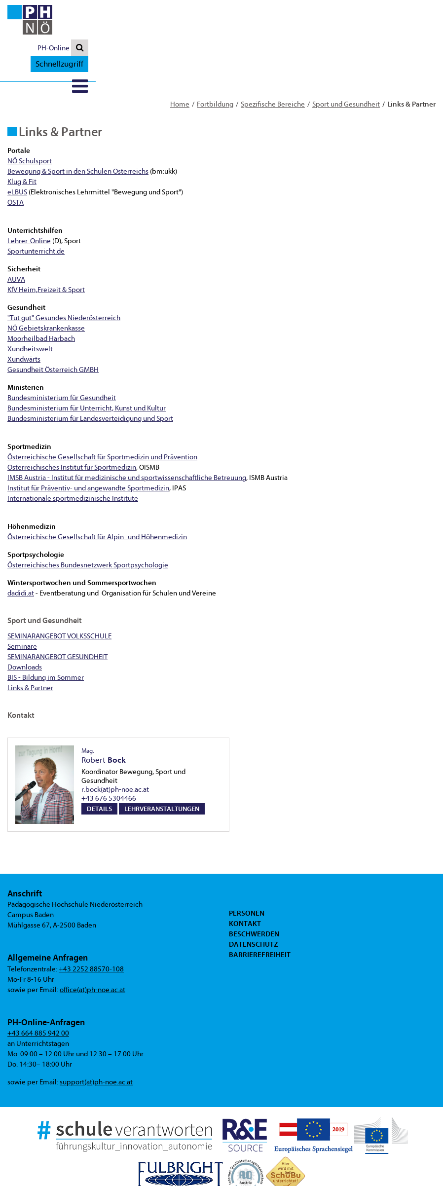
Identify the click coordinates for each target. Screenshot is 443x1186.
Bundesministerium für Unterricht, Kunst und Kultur (86, 369)
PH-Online (342, 8)
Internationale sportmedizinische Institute (72, 459)
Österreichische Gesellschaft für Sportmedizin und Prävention (102, 417)
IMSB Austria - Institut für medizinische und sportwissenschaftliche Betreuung (126, 438)
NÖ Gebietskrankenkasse (46, 289)
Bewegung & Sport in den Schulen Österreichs (77, 132)
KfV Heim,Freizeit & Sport (46, 250)
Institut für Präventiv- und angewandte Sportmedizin (88, 449)
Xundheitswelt (30, 309)
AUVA (16, 240)
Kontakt (245, 884)
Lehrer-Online (29, 201)
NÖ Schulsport (29, 121)
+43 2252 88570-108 (91, 930)
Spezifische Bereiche (273, 65)
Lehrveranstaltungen (161, 769)
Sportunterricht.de (36, 212)
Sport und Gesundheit (346, 65)
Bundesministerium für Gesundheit (61, 358)
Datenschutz (253, 904)
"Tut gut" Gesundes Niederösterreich (63, 278)
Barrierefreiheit (260, 915)
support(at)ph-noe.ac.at (96, 1042)
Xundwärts (23, 320)
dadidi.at (20, 554)
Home (179, 65)
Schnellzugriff (407, 8)
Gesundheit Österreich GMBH (53, 330)
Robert (103, 716)
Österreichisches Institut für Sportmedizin (71, 428)
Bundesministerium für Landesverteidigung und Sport (90, 379)
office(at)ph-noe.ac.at (92, 950)
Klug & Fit (22, 142)
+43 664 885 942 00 (38, 994)
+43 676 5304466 (108, 759)
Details (99, 769)
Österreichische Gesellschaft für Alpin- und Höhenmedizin (97, 497)
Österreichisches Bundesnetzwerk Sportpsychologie (87, 525)
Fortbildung (215, 65)
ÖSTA (15, 163)
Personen (246, 873)
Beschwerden (254, 894)
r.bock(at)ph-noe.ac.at (115, 750)
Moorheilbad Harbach (41, 299)
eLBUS (17, 152)
